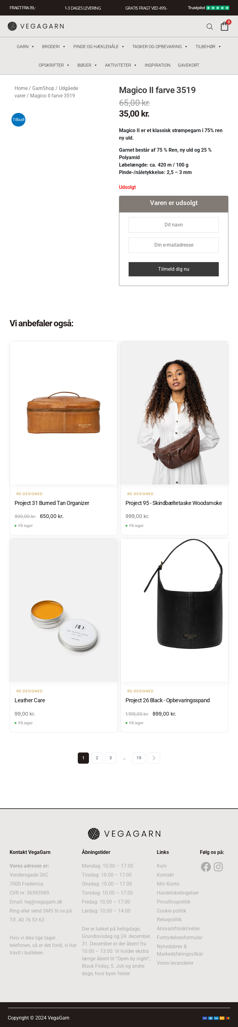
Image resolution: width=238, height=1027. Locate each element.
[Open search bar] (210, 26)
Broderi (54, 46)
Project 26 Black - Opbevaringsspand (168, 700)
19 (138, 758)
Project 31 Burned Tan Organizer (52, 503)
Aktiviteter (121, 65)
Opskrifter (54, 65)
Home (21, 88)
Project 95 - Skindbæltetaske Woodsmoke (174, 503)
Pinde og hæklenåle (99, 46)
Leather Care (30, 700)
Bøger (87, 65)
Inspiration (157, 65)
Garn (26, 46)
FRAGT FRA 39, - (23, 7)
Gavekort (188, 65)
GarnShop (43, 88)
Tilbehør (209, 46)
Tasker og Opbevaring (160, 46)
